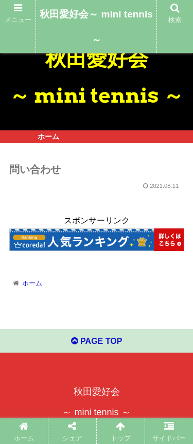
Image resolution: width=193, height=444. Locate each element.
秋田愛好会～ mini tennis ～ (96, 27)
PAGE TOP (96, 341)
